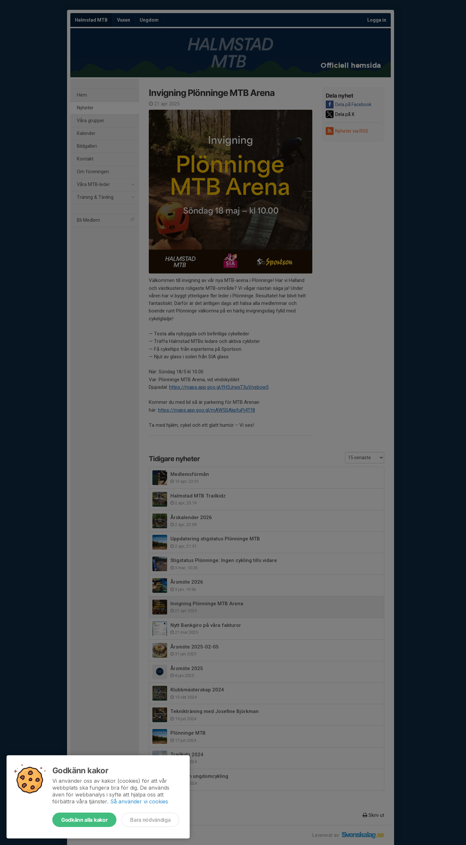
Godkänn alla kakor (84, 820)
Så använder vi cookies (139, 801)
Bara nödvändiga (150, 820)
